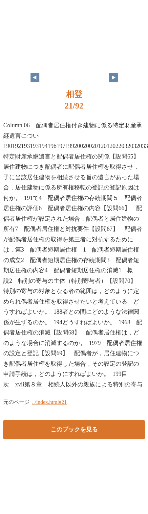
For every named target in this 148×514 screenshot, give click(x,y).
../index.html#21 (49, 402)
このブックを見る (74, 429)
